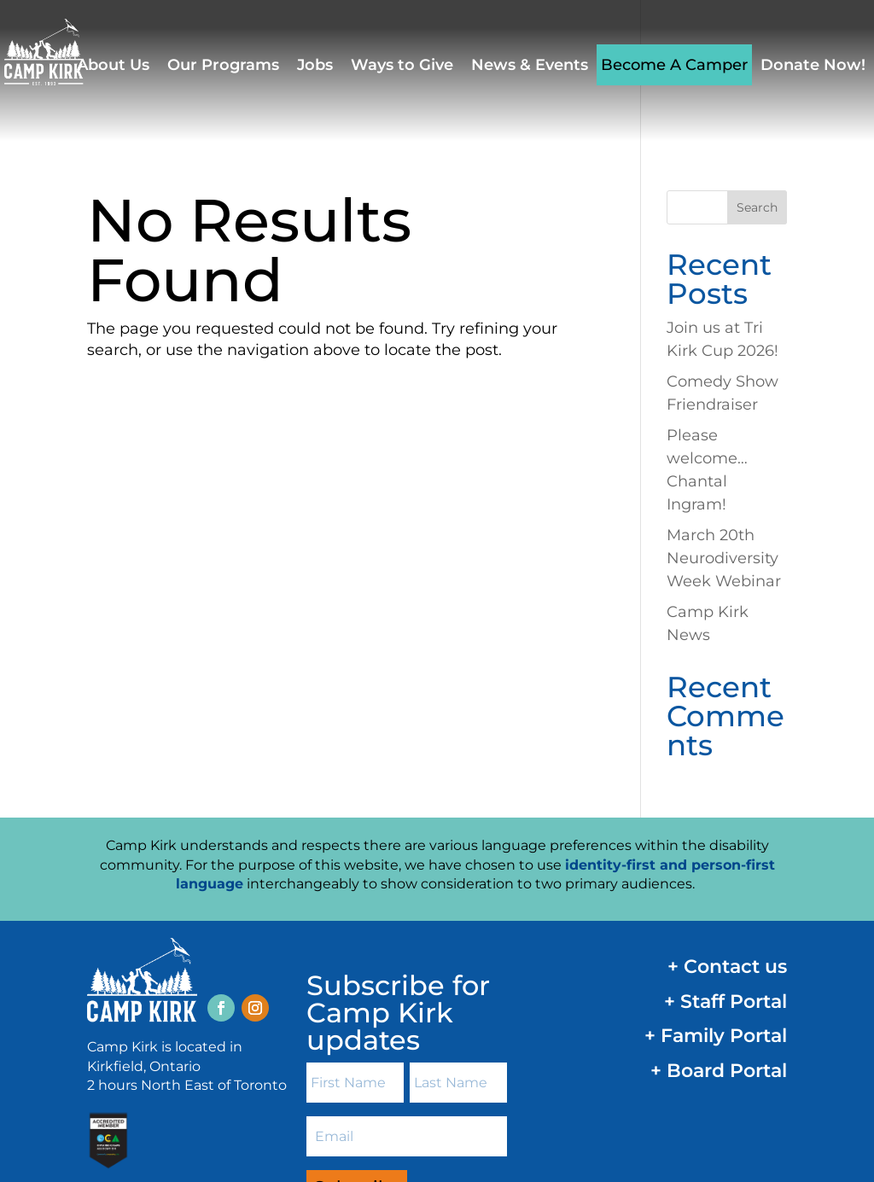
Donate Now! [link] (812, 65)
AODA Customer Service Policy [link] (680, 1109)
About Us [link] (113, 65)
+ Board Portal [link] (718, 929)
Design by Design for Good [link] (155, 1132)
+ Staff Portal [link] (725, 860)
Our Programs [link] (223, 65)
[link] (59, 51)
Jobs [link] (315, 65)
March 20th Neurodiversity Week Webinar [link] (724, 417)
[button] (221, 867)
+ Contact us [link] (727, 825)
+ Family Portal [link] (715, 894)
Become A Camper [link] (674, 65)
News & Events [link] (529, 65)
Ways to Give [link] (402, 65)
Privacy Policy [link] (556, 1109)
